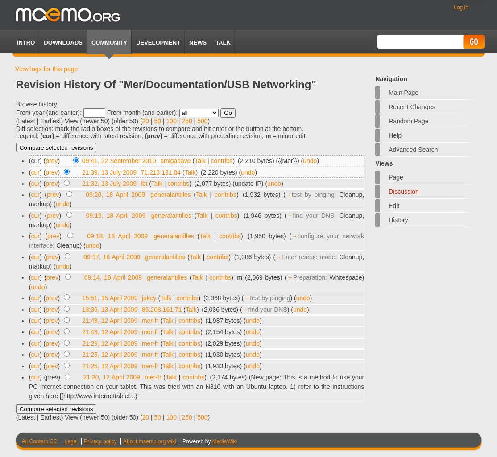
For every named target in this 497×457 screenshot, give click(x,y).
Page (396, 177)
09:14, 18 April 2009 (113, 277)
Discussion (404, 191)
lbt (144, 183)
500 (202, 121)
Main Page (403, 92)
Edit (394, 205)
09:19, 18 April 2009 (115, 215)
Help (395, 135)
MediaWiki (224, 441)
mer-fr (150, 320)
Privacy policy (100, 441)
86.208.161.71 (162, 309)
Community (109, 42)
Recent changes (412, 106)
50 (158, 121)
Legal (71, 441)
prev (52, 160)
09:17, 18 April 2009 (112, 257)
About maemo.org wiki (149, 441)
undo (310, 160)
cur (35, 172)
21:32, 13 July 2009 (109, 183)
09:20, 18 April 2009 (115, 194)
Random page (409, 121)
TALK (223, 42)
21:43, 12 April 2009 (110, 331)
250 (187, 121)
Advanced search (413, 149)
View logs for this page (46, 69)
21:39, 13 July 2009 (109, 172)
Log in (461, 7)
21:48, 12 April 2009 (110, 320)
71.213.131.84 (161, 172)
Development (158, 42)
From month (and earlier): (142, 112)
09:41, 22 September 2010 (119, 160)
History (398, 220)
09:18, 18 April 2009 (117, 236)
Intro (26, 42)
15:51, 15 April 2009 (110, 298)
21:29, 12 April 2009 (110, 343)
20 (145, 121)
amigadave (175, 160)
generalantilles (170, 194)
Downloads (63, 42)
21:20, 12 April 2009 (111, 377)
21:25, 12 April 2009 (110, 354)
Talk (200, 160)
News (198, 42)
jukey (149, 298)
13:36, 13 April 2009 (110, 309)
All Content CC (39, 441)
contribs (222, 160)
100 (171, 121)
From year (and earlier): (49, 112)
